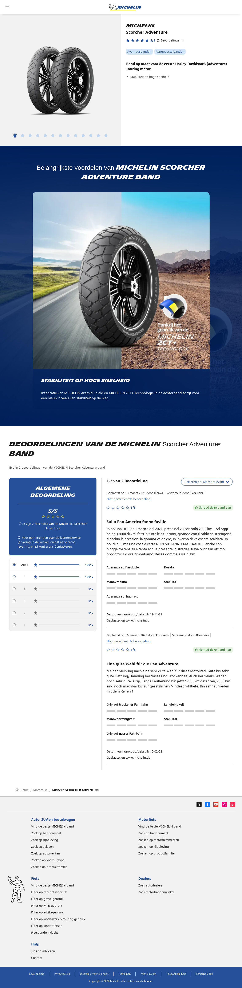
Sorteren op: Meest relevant (207, 482)
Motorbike (40, 790)
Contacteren (63, 546)
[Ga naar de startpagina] (125, 7)
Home (22, 790)
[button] (154, 40)
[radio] (52, 565)
